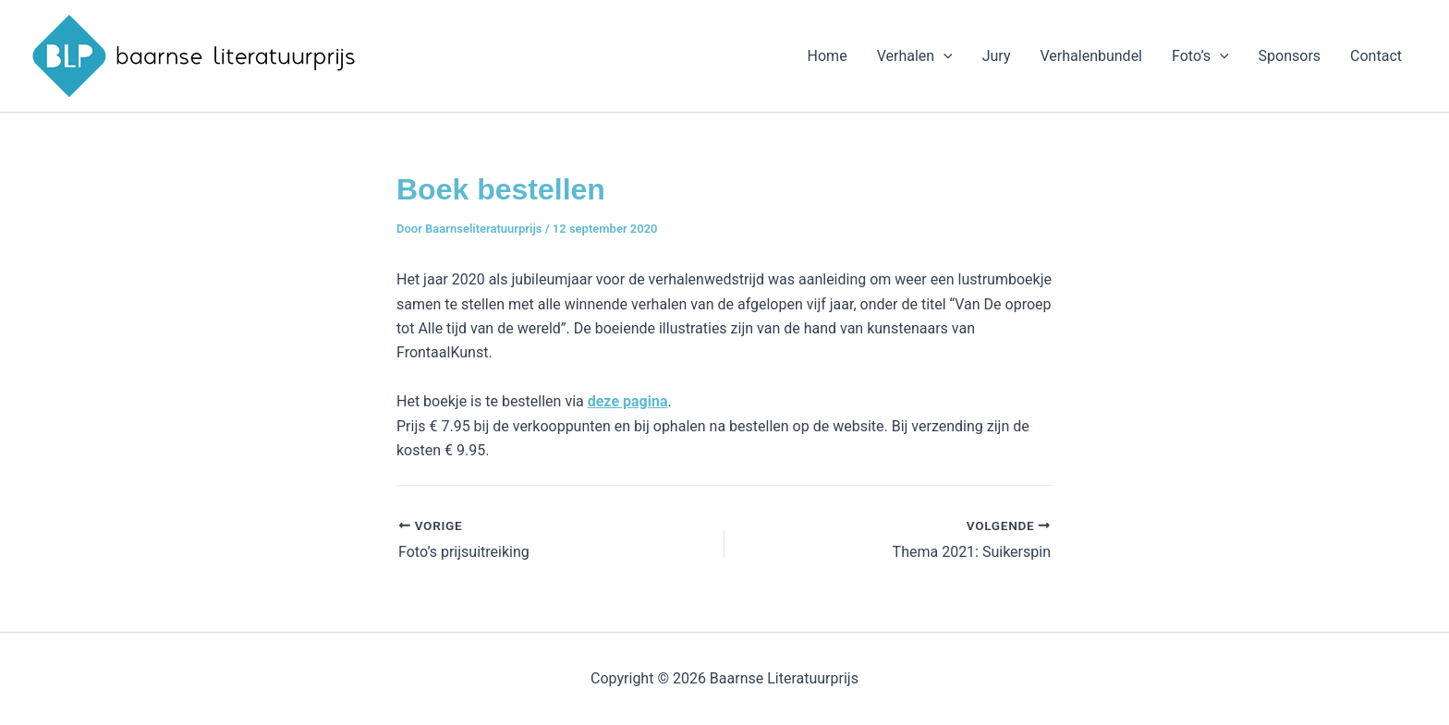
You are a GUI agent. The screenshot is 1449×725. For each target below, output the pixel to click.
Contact (1376, 56)
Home (827, 56)
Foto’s (1200, 56)
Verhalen (915, 56)
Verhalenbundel (1091, 56)
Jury (996, 56)
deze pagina (628, 401)
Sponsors (1290, 56)
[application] (943, 56)
